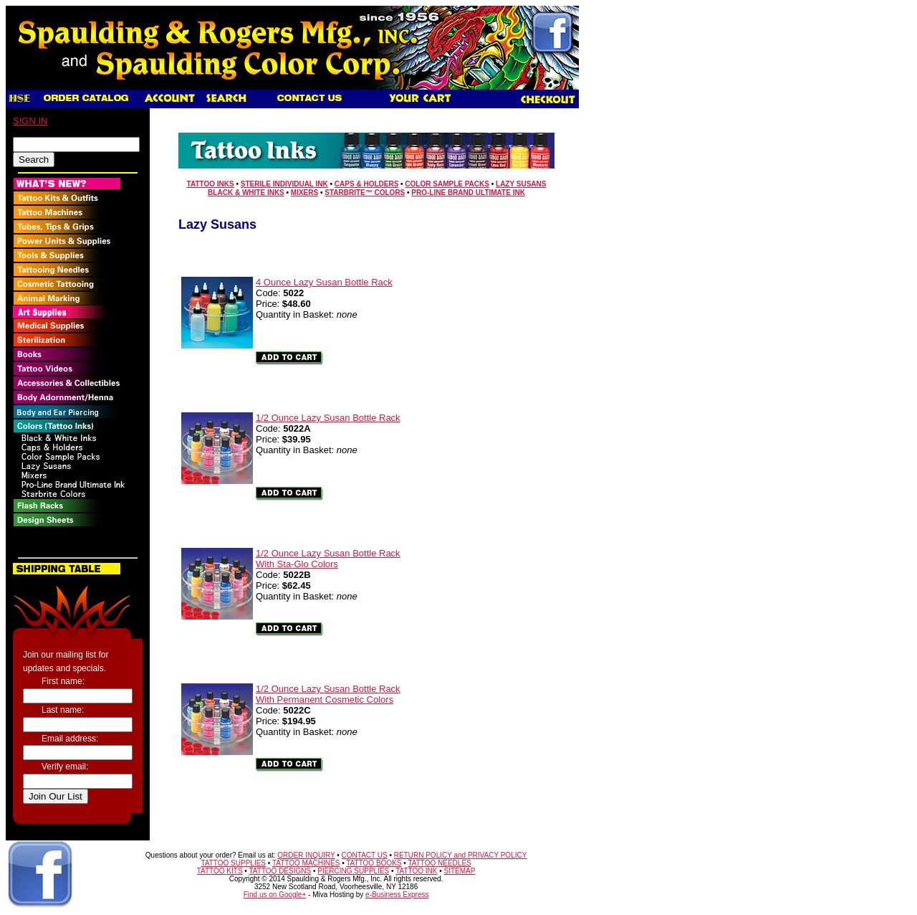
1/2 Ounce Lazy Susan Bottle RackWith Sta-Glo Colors (328, 558)
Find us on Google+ (275, 895)
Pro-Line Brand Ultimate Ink (468, 192)
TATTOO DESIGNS (280, 871)
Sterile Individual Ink (284, 184)
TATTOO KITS (220, 871)
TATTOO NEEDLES (439, 863)
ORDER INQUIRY (306, 855)
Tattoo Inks (210, 184)
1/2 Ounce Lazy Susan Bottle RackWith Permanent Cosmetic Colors (328, 694)
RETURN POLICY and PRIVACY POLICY (460, 855)
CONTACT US (365, 855)
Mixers (304, 192)
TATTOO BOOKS (373, 863)
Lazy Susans (521, 184)
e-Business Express (396, 895)
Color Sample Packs (447, 184)
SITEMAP (460, 871)
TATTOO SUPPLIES (233, 863)
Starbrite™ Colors (365, 192)
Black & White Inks (246, 192)
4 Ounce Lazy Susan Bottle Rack (324, 282)
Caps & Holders (366, 184)
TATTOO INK (416, 871)
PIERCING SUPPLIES (353, 871)
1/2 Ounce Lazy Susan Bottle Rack (328, 417)
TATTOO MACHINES (306, 863)
